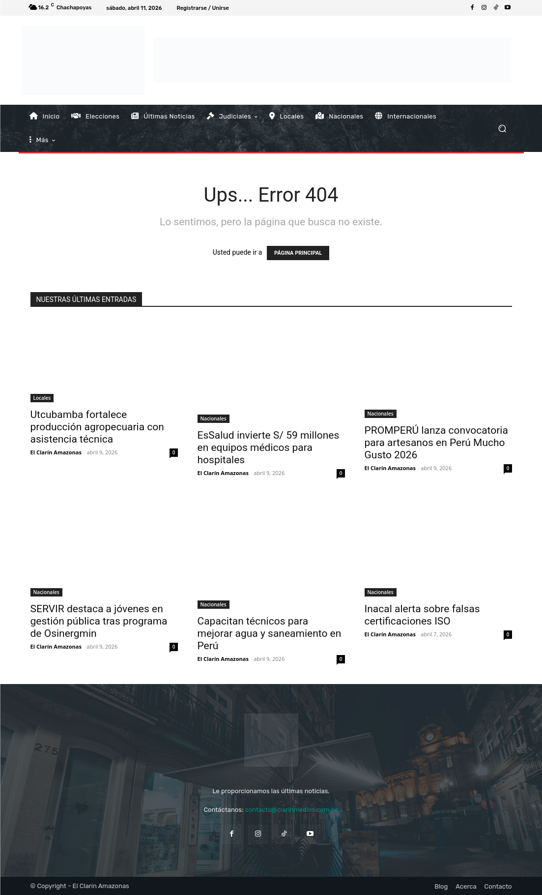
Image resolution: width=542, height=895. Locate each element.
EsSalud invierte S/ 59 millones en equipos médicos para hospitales (269, 447)
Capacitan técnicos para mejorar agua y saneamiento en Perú (270, 633)
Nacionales (213, 418)
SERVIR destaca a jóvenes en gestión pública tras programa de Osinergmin (99, 621)
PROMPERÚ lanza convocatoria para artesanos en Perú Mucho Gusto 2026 (436, 442)
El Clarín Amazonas (56, 452)
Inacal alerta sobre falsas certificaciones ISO (422, 615)
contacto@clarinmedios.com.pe (291, 809)
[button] (502, 128)
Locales (42, 397)
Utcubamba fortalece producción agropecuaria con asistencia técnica (97, 427)
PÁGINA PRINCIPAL (298, 253)
